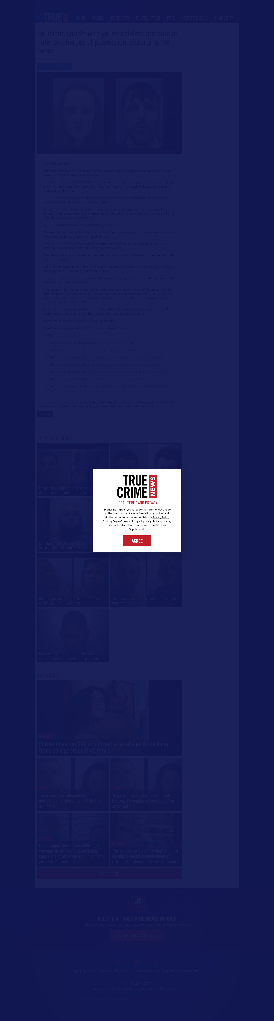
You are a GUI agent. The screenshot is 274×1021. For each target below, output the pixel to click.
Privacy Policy (161, 517)
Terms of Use (155, 510)
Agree (137, 541)
